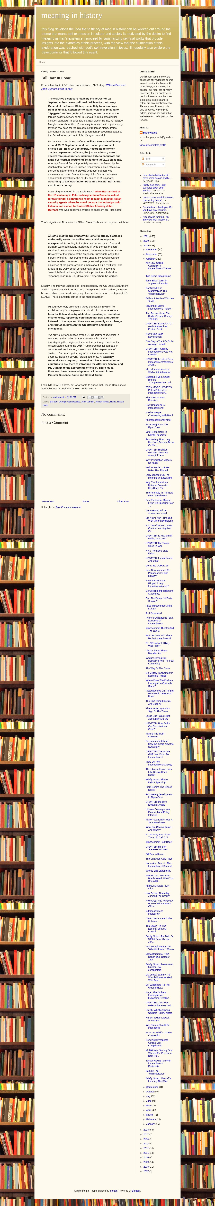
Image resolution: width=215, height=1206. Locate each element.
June (149, 1101)
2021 (146, 236)
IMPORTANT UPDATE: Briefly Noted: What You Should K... (159, 878)
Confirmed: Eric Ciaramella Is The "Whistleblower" (156, 291)
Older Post (123, 501)
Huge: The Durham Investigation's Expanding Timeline (157, 995)
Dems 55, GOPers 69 (157, 565)
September (152, 1087)
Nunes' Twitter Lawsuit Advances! (157, 1019)
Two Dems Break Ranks (158, 276)
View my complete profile (153, 145)
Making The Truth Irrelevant (155, 735)
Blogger (136, 1190)
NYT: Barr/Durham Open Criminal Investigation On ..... (159, 528)
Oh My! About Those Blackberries (156, 652)
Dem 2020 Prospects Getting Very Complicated (157, 1043)
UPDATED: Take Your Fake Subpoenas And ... (160, 1004)
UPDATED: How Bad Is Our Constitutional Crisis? (158, 726)
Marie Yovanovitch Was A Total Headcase (159, 821)
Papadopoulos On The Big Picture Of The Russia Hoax (160, 693)
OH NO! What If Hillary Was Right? (158, 644)
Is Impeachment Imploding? (154, 912)
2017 (146, 1134)
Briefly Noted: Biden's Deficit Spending (157, 781)
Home (42, 62)
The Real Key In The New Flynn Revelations (159, 494)
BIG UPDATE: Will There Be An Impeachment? (159, 637)
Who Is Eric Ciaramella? (158, 870)
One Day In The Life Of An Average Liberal (160, 343)
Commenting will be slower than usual (156, 512)
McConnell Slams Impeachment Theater (159, 307)
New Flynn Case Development (154, 335)
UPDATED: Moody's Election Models (156, 803)
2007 (146, 1171)
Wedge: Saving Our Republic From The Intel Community (160, 661)
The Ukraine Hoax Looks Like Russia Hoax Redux (159, 772)
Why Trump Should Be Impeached (157, 1026)
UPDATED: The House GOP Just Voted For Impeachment (158, 754)
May (148, 1105)
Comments (149, 164)
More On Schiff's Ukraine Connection (159, 1034)
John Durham (87, 402)
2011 (146, 1153)
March (150, 1114)
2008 (146, 1166)
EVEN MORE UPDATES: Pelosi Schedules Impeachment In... (159, 390)
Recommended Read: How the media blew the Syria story (160, 744)
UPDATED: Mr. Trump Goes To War (157, 544)
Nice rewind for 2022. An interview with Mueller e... (156, 218)
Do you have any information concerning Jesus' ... (158, 199)
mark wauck (150, 132)
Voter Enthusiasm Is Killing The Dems (156, 433)
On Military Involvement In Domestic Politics (159, 674)
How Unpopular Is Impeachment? (155, 406)
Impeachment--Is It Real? (159, 842)
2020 (146, 240)
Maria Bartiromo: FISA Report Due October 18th (157, 957)
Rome (113, 402)
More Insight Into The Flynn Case (157, 426)
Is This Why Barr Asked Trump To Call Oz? (158, 836)
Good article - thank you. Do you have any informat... (157, 208)
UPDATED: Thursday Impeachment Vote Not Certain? (159, 351)
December (152, 249)
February (151, 1119)
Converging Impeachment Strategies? (159, 592)
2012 (146, 1148)
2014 (146, 1139)
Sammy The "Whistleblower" (155, 1072)
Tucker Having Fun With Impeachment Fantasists (158, 1063)
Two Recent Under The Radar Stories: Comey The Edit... (159, 316)
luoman (114, 1190)
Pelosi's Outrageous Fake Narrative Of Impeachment (159, 620)
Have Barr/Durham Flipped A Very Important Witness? (157, 583)
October (150, 258)
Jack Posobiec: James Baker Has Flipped (157, 469)
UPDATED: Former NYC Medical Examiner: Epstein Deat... (159, 326)
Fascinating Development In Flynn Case (159, 796)
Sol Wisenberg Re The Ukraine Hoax (158, 986)
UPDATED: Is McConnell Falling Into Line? (159, 537)
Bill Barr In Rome (155, 854)
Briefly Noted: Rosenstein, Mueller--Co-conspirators (159, 967)
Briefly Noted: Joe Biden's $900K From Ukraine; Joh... (159, 939)
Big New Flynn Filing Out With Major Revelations (159, 519)
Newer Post (48, 501)
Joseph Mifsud (102, 402)
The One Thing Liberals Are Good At (158, 702)
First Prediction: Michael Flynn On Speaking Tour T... (160, 503)
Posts (146, 158)
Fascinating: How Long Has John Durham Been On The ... (160, 442)
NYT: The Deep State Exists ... (157, 552)
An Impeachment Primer (158, 420)
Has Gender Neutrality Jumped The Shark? (158, 894)
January (150, 1124)
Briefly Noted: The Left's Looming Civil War (158, 1080)
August (150, 1091)
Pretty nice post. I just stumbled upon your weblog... (154, 188)
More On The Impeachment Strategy (159, 763)
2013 (146, 1143)
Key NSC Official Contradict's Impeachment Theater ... (159, 267)
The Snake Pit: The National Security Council (156, 929)
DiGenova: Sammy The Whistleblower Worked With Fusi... (159, 977)
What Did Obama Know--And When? (159, 828)
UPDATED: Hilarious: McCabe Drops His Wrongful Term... (157, 452)
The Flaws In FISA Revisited (155, 399)
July (148, 1096)
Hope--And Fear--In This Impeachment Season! (159, 865)
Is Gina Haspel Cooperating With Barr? (159, 414)
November (152, 254)
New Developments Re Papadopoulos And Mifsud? (158, 573)
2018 (146, 1129)
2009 (146, 1162)
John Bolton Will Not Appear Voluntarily (157, 282)
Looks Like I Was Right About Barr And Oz (158, 717)
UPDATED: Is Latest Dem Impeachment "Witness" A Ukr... (159, 362)
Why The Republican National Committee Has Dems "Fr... (157, 485)
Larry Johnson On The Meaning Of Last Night (159, 476)
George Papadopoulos (69, 402)
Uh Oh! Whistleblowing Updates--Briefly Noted (159, 1011)
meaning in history (71, 15)
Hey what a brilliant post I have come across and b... (157, 176)
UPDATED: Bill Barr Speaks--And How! (157, 848)
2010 (146, 1157)
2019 (146, 245)
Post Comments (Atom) (68, 507)
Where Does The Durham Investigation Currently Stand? (159, 683)
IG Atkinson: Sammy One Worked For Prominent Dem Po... (159, 1053)
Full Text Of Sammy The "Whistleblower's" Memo (160, 948)
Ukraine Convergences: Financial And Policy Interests (158, 812)
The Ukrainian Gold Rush (159, 858)
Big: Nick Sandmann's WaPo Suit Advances (158, 371)
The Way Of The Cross (158, 668)
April (149, 1110)
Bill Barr (53, 402)
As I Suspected (154, 613)
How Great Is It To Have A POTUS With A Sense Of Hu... (159, 903)
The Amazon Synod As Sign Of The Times (158, 710)
